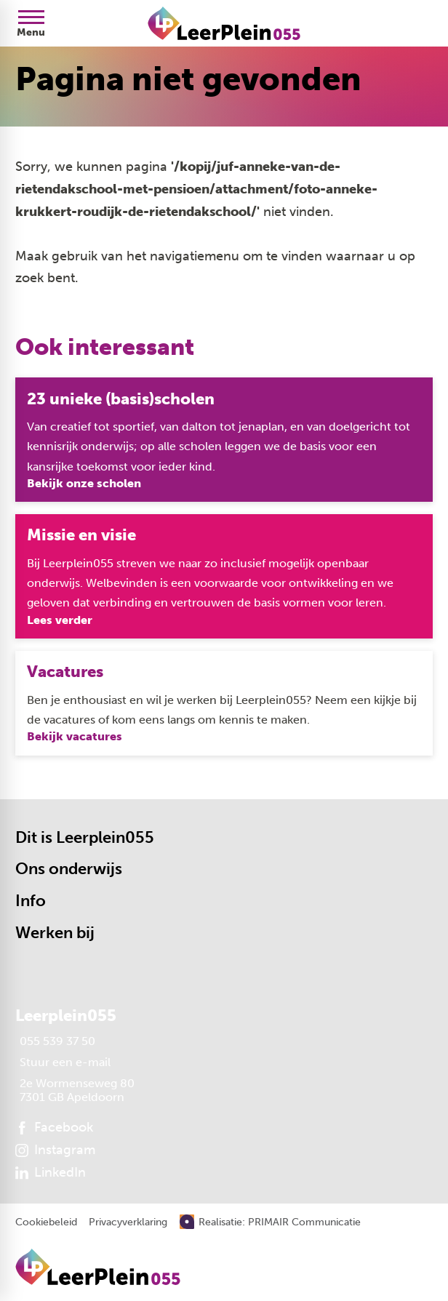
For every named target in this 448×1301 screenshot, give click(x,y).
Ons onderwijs (68, 868)
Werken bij (55, 932)
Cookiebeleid (46, 1222)
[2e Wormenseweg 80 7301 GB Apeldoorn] (75, 1090)
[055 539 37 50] (55, 1041)
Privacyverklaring (128, 1222)
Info (30, 900)
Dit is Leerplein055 (84, 837)
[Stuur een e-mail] (63, 1062)
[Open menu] (31, 23)
